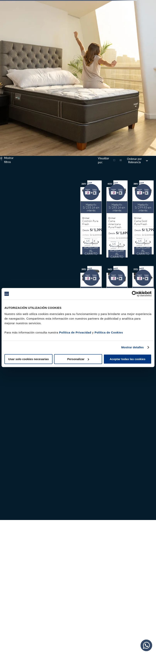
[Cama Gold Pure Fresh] (143, 219)
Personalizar (78, 359)
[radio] (114, 160)
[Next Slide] (98, 242)
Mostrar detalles (132, 347)
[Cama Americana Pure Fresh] (117, 219)
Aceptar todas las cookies (127, 359)
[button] (88, 242)
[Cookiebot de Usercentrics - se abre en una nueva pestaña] (135, 294)
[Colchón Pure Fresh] (91, 219)
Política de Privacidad (75, 332)
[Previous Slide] (84, 242)
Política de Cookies (109, 332)
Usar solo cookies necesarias (28, 359)
